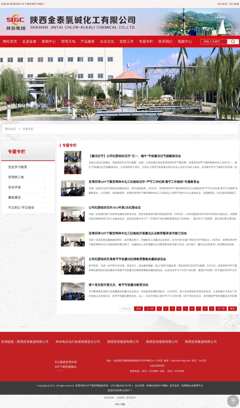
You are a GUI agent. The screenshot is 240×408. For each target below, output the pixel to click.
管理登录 (131, 397)
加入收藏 (234, 4)
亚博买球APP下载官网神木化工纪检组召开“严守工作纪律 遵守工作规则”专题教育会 (144, 181)
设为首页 (222, 4)
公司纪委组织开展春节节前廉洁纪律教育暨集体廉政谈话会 (127, 259)
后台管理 (139, 385)
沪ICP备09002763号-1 (122, 385)
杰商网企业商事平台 (192, 385)
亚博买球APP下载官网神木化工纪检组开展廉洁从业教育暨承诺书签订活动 (138, 233)
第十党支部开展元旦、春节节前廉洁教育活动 (118, 284)
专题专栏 (28, 128)
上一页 (149, 308)
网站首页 (10, 128)
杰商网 (120, 397)
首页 (138, 308)
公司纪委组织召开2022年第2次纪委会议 (115, 207)
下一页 (221, 308)
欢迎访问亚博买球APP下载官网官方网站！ (23, 4)
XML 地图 (120, 404)
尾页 (232, 308)
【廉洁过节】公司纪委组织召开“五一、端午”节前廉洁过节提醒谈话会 (135, 156)
